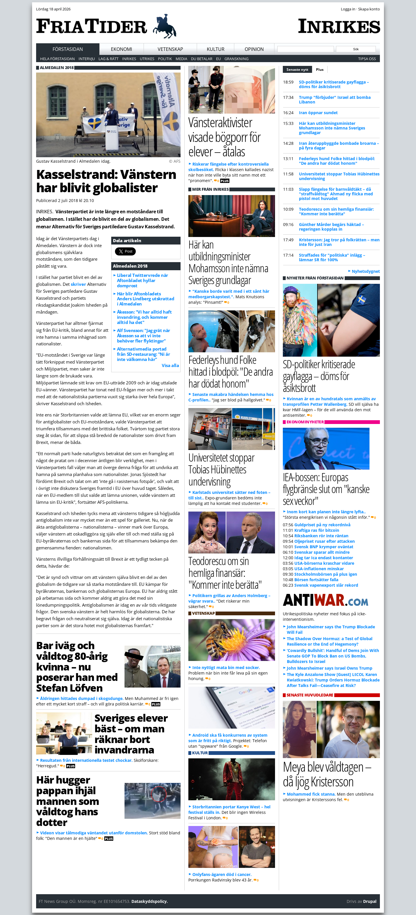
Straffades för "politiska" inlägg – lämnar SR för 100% (332, 257)
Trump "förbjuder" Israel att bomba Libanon (335, 100)
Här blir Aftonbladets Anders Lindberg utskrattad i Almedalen (145, 299)
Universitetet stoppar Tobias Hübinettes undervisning (339, 176)
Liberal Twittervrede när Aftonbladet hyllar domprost (142, 280)
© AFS (175, 161)
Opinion (254, 49)
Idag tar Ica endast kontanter (323, 557)
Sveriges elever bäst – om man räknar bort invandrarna (130, 733)
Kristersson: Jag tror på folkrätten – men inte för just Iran (339, 242)
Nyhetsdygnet (366, 271)
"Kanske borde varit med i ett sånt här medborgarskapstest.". (228, 293)
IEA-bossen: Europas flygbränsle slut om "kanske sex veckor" (326, 488)
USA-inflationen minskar (319, 568)
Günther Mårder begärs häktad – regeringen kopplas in (331, 227)
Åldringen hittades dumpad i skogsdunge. (82, 698)
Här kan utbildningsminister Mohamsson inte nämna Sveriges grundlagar (332, 128)
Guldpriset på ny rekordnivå (322, 524)
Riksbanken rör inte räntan (321, 535)
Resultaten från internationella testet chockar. (86, 760)
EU (218, 58)
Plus (320, 69)
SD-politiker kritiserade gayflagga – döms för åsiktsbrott (334, 84)
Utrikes (147, 58)
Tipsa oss (367, 58)
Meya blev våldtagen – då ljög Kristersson (327, 773)
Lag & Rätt (108, 58)
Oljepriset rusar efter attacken (324, 541)
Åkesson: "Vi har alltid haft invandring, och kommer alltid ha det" (144, 317)
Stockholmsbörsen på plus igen (325, 574)
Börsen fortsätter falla (316, 579)
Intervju (87, 58)
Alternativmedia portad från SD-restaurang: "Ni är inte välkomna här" (143, 354)
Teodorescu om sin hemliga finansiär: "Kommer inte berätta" (336, 211)
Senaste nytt (299, 69)
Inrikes (129, 58)
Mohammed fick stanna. (311, 794)
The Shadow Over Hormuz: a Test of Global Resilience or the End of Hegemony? (329, 641)
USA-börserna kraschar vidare (324, 563)
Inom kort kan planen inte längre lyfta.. (326, 511)
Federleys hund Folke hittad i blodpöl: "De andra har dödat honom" (337, 161)
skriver (79, 284)
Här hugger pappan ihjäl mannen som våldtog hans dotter (67, 801)
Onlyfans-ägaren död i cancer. (222, 874)
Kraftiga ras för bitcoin (316, 530)
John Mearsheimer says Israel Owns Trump (329, 668)
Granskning (236, 58)
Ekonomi (121, 49)
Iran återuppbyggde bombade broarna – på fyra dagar (339, 145)
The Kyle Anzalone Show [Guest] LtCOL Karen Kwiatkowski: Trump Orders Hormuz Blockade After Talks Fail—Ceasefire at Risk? (333, 680)
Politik (165, 58)
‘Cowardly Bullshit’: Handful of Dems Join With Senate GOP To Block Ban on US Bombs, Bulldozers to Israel (333, 656)
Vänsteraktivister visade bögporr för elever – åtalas (224, 136)
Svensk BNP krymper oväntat (323, 546)
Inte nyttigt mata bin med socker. (226, 667)
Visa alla (170, 365)
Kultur (215, 49)
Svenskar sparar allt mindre (322, 552)
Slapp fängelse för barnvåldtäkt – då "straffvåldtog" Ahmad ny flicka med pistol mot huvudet (336, 193)
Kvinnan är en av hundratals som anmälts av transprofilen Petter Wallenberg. (329, 401)
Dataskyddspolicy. (149, 901)
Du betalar (201, 58)
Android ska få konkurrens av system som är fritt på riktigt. (228, 737)
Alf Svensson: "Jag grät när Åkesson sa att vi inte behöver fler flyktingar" (143, 335)
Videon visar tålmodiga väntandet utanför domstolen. (94, 833)
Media (181, 58)
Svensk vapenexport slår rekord (326, 585)
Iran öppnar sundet (318, 112)
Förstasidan (68, 49)
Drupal (369, 901)
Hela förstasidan (57, 58)
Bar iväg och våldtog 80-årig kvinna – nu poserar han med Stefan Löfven (77, 666)
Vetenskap (170, 49)
